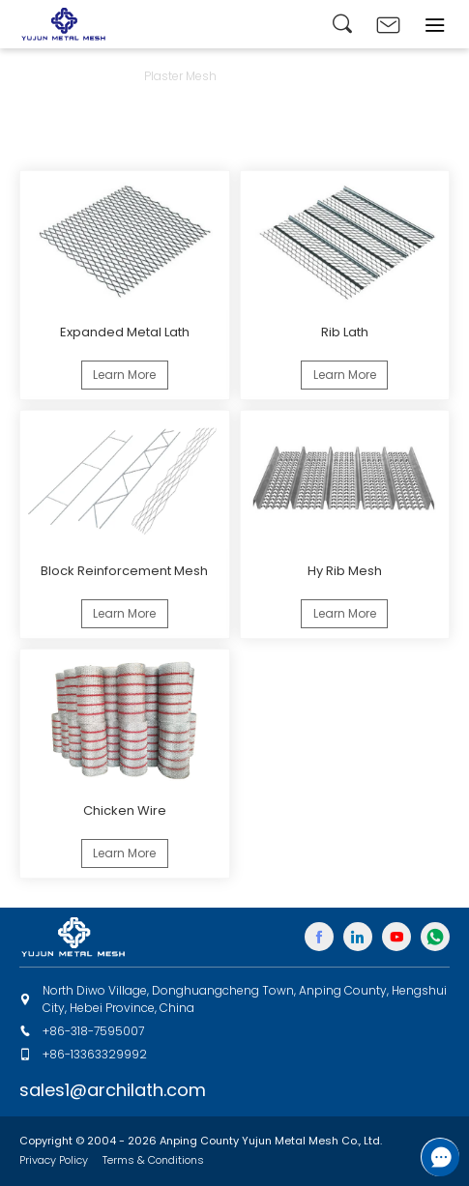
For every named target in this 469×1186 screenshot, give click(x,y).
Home (36, 76)
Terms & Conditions (153, 1160)
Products (99, 76)
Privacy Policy (53, 1160)
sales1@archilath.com (112, 1090)
